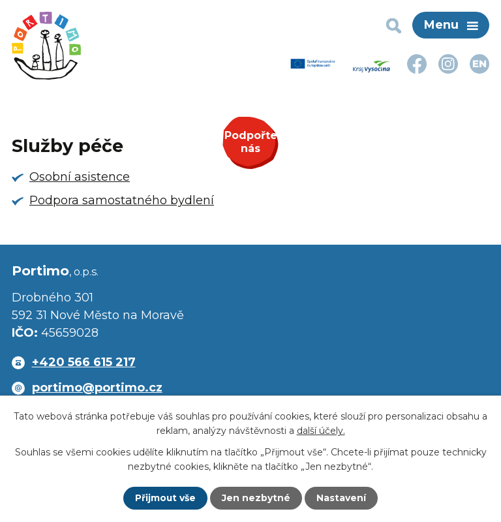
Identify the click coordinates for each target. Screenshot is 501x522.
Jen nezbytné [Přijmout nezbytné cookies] (256, 498)
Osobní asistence (79, 177)
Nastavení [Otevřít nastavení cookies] (342, 498)
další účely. (321, 431)
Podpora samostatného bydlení (121, 200)
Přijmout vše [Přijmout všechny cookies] (165, 498)
